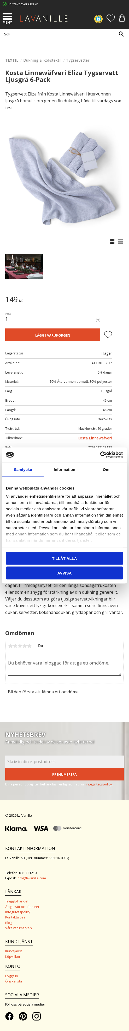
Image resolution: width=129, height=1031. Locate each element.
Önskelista (13, 981)
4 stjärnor (24, 646)
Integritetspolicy (17, 912)
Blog (8, 922)
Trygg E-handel (16, 901)
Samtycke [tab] (23, 469)
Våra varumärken (18, 928)
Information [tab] (64, 469)
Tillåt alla (64, 558)
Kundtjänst (13, 951)
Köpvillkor (12, 956)
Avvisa (64, 573)
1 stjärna (10, 646)
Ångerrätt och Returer (22, 906)
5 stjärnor (29, 646)
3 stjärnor (19, 646)
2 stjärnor (15, 646)
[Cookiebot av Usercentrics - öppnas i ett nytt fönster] (100, 454)
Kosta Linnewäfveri (95, 437)
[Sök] (121, 34)
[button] (8, 17)
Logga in (11, 976)
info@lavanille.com (31, 878)
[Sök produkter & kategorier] (63, 34)
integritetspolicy (99, 784)
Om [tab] (106, 469)
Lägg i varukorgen (52, 335)
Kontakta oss (15, 917)
